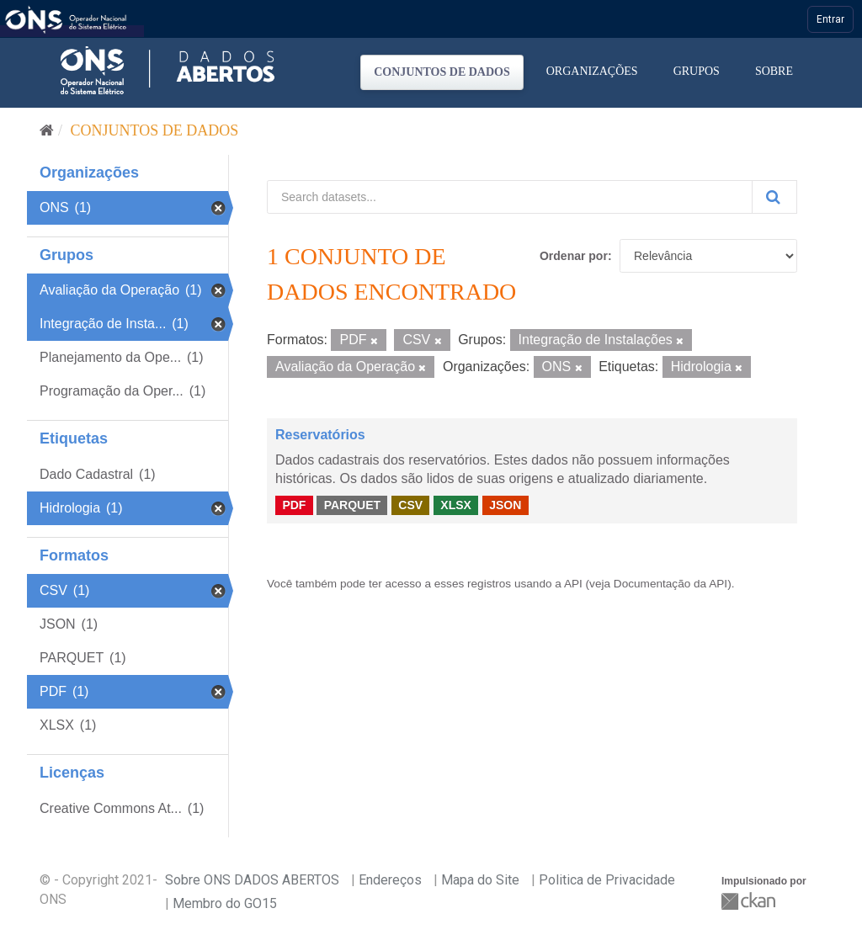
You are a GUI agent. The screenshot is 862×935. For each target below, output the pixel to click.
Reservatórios (320, 435)
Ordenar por (574, 256)
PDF (294, 505)
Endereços (390, 880)
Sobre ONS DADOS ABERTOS (252, 880)
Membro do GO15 (225, 903)
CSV (410, 505)
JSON (505, 505)
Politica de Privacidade (607, 880)
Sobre (774, 71)
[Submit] (774, 197)
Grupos (696, 71)
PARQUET (352, 505)
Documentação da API (670, 583)
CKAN (750, 901)
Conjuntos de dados (442, 72)
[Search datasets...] (510, 197)
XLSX (455, 505)
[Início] (47, 130)
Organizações (592, 71)
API (573, 583)
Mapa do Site (480, 880)
